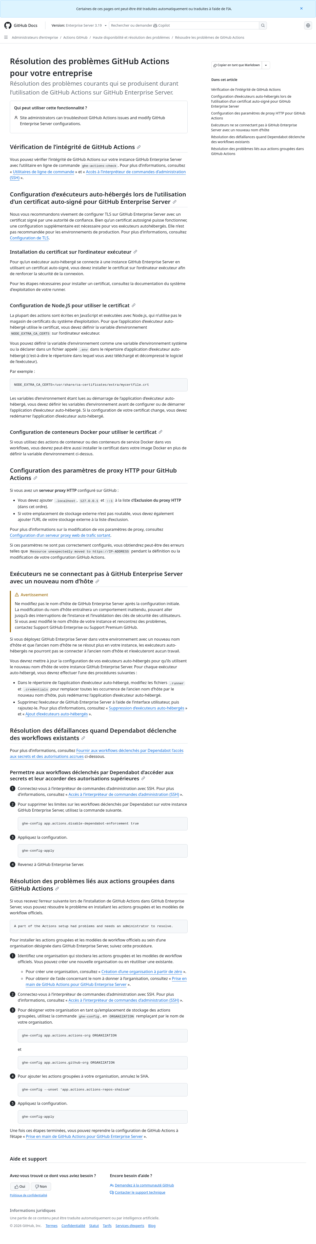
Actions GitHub (75, 37)
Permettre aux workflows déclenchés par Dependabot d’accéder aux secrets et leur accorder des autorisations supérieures (92, 775)
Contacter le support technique (137, 1192)
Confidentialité (73, 1225)
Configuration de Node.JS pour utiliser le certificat (73, 305)
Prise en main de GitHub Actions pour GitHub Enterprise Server (84, 1136)
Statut (94, 1225)
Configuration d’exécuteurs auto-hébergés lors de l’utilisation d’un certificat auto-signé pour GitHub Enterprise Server (98, 198)
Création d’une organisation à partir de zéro (141, 971)
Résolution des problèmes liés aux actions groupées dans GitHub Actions (92, 884)
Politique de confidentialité (28, 1195)
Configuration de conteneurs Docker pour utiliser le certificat (86, 432)
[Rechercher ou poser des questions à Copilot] (188, 25)
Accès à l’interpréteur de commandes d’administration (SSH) (124, 794)
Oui (20, 1186)
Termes (52, 1225)
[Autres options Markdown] (266, 65)
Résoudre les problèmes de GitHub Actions (209, 37)
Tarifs (107, 1225)
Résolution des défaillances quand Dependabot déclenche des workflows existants (93, 734)
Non (41, 1186)
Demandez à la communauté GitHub (142, 1185)
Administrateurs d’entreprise (35, 37)
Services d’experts (130, 1225)
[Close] (302, 8)
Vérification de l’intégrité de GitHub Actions (75, 147)
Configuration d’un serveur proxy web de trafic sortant (60, 535)
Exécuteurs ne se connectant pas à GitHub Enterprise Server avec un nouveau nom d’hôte (96, 577)
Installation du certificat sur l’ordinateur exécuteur (73, 252)
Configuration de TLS (29, 238)
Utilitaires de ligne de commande (43, 171)
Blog (152, 1225)
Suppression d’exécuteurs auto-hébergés (146, 708)
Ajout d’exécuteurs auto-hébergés (56, 714)
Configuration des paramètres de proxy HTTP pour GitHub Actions (93, 474)
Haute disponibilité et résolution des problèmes (131, 37)
